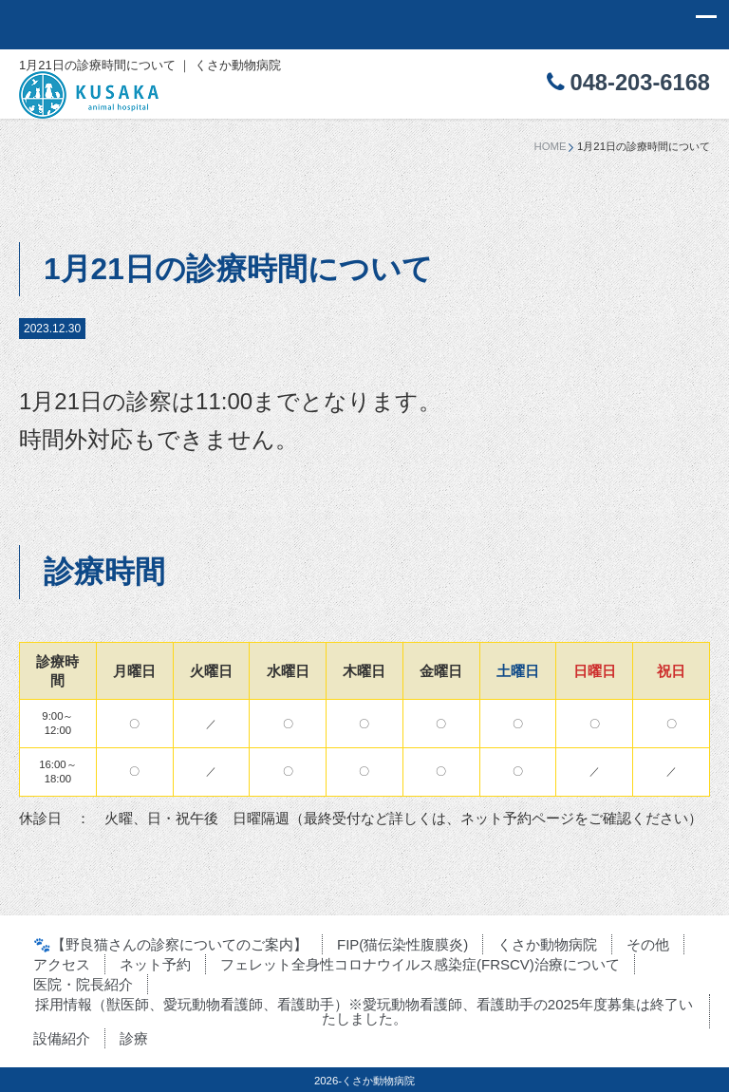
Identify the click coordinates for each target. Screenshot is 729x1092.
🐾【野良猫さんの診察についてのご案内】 (170, 944)
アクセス (61, 964)
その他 (647, 944)
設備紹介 (61, 1038)
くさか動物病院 (547, 944)
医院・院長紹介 (83, 984)
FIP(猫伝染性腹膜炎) (402, 944)
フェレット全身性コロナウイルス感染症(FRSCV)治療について (420, 964)
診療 (134, 1038)
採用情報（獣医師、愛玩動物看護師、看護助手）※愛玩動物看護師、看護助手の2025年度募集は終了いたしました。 (364, 1011)
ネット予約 (155, 964)
